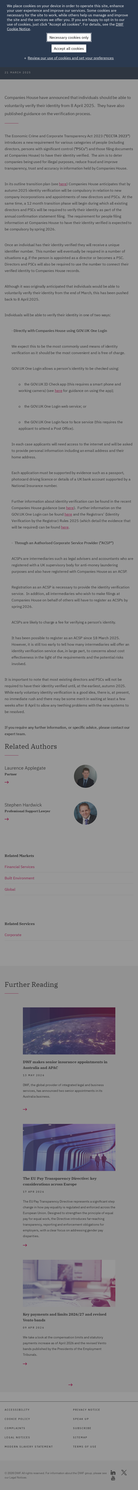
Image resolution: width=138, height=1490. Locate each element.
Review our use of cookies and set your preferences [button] (71, 58)
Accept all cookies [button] (69, 48)
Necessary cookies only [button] (69, 37)
